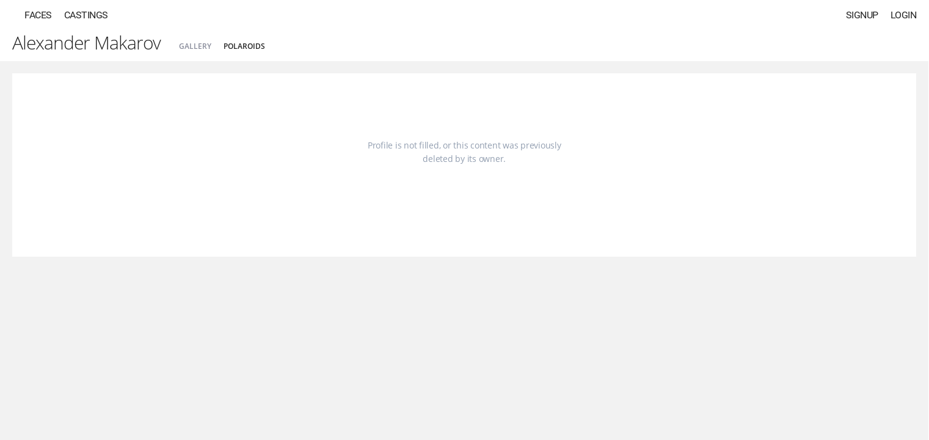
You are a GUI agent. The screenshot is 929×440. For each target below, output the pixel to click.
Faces (38, 15)
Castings (86, 15)
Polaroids (244, 46)
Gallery (195, 46)
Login (904, 15)
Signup (862, 15)
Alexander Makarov (86, 42)
